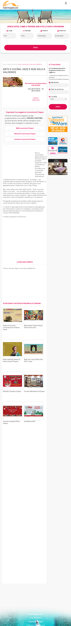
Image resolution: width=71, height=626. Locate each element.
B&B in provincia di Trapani (25, 128)
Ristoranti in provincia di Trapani (25, 134)
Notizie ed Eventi (12, 64)
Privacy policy (40, 625)
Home (4, 64)
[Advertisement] (18, 165)
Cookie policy (30, 625)
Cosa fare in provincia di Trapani (24, 139)
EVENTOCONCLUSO (36, 99)
